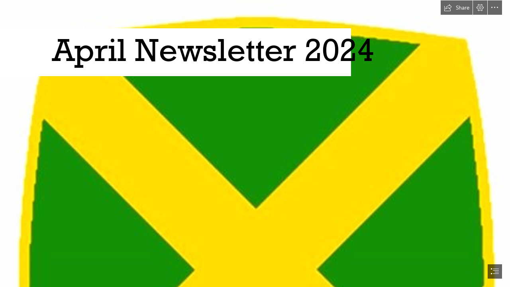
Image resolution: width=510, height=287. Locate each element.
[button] (457, 7)
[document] (255, 143)
